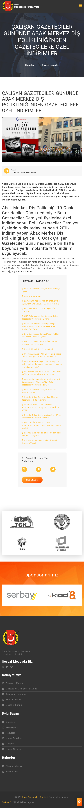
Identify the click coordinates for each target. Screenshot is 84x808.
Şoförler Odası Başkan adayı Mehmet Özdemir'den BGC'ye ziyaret (40, 398)
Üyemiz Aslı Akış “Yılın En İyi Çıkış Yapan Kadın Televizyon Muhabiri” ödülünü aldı (42, 355)
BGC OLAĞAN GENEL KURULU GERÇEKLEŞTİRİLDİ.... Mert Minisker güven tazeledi (41, 425)
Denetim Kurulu (14, 705)
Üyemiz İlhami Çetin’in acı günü (37, 349)
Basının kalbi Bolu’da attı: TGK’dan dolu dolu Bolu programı (41, 434)
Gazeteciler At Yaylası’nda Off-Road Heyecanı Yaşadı (39, 441)
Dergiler (10, 743)
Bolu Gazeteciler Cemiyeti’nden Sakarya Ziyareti (41, 290)
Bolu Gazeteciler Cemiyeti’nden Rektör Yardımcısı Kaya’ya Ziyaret (40, 335)
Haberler (29, 65)
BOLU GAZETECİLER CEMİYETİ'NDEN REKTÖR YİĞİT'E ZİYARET (40, 342)
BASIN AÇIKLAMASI (32, 296)
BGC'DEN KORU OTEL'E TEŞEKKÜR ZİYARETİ (39, 310)
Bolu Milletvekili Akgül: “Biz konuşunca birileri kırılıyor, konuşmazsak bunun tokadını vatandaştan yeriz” (42, 364)
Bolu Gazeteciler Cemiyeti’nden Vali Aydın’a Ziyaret (39, 391)
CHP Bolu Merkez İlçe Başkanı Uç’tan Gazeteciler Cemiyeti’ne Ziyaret (40, 317)
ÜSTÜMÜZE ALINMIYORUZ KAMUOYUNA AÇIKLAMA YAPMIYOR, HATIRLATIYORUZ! (41, 302)
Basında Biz (12, 771)
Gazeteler (10, 722)
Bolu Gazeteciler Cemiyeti (35, 797)
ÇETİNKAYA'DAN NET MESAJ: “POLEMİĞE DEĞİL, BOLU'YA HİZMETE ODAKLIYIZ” (42, 373)
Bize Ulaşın (32, 480)
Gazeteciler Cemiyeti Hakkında (21, 688)
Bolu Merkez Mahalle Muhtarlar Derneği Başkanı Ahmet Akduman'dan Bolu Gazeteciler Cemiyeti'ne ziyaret (41, 382)
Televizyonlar (12, 727)
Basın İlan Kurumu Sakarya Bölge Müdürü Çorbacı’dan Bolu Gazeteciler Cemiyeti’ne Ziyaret (39, 326)
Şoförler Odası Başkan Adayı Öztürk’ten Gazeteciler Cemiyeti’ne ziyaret (41, 416)
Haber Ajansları (14, 749)
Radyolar (10, 733)
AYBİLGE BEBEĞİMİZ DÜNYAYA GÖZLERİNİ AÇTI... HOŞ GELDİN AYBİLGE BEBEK (41, 407)
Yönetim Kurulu (14, 699)
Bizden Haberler (50, 65)
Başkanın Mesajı (14, 683)
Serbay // (7, 802)
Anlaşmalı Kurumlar (16, 694)
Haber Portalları (14, 738)
